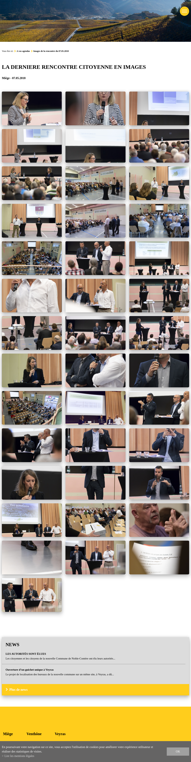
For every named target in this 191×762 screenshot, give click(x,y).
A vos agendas (23, 51)
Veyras (60, 734)
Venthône (33, 734)
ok (178, 751)
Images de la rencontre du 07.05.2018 (51, 51)
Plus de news (18, 690)
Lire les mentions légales (19, 756)
